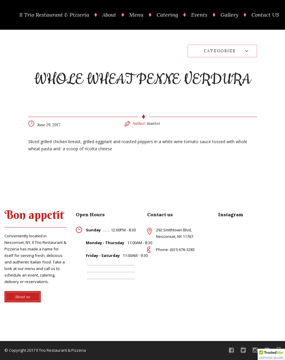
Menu (136, 14)
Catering (167, 14)
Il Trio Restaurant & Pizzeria (54, 14)
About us (22, 296)
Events (199, 14)
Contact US (265, 14)
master (153, 123)
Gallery (229, 14)
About (109, 14)
